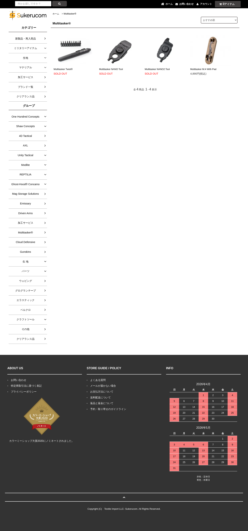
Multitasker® (70, 13)
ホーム (56, 13)
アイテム (226, 4)
